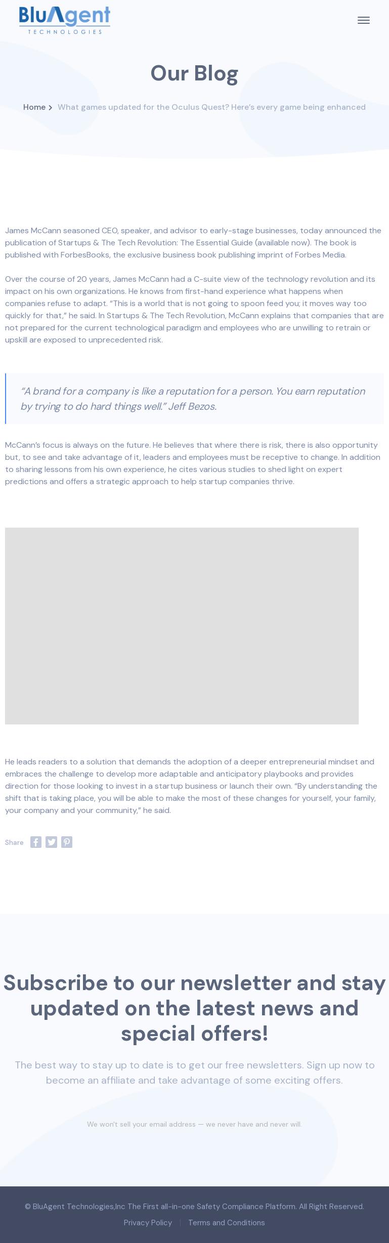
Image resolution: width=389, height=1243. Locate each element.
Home (34, 107)
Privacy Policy (148, 1223)
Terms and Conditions (226, 1223)
